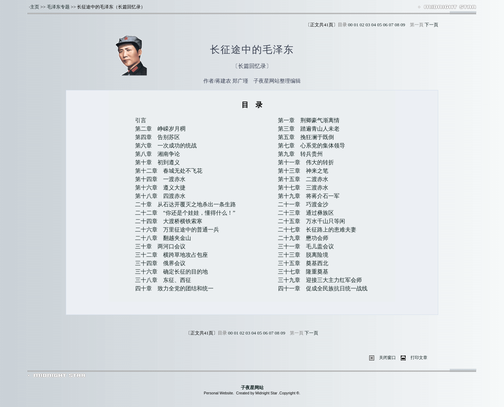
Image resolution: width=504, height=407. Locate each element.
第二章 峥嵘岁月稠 (160, 129)
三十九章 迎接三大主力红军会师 (320, 280)
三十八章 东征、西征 (163, 280)
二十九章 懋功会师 (303, 238)
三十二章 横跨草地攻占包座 (171, 255)
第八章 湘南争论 (157, 154)
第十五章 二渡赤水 (303, 179)
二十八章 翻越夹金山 (163, 238)
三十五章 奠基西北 (303, 263)
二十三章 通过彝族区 (306, 213)
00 (350, 24)
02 (361, 24)
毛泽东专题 (58, 6)
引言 (140, 120)
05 (379, 24)
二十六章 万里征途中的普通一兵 (177, 230)
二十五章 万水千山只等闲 (311, 221)
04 (373, 24)
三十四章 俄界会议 (160, 263)
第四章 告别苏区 (157, 137)
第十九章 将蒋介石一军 (309, 196)
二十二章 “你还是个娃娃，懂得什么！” (185, 213)
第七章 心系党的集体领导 (311, 146)
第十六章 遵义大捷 (160, 188)
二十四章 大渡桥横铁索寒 (168, 221)
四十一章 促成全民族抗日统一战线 (323, 288)
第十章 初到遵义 (157, 162)
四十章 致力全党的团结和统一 (174, 288)
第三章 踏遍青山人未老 (309, 129)
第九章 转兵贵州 (300, 154)
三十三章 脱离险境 (303, 255)
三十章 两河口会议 (160, 246)
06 (385, 24)
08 (397, 24)
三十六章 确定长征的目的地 (171, 272)
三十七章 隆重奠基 (303, 272)
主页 (34, 6)
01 (356, 24)
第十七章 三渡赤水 (303, 188)
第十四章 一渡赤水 (160, 179)
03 (367, 24)
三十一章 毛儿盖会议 (306, 246)
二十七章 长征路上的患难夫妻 (317, 230)
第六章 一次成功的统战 (166, 146)
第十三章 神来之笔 (303, 171)
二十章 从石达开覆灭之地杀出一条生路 (185, 204)
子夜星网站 (252, 387)
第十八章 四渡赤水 (160, 196)
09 (402, 24)
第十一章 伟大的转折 (306, 162)
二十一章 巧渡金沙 (303, 204)
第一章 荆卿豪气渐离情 (309, 120)
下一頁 (431, 24)
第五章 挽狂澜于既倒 (306, 137)
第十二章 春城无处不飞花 (168, 171)
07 (391, 24)
